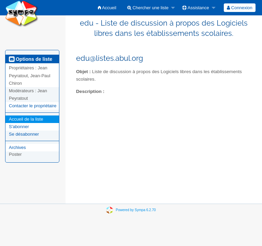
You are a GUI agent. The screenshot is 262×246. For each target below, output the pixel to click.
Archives (17, 147)
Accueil (107, 7)
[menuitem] (107, 7)
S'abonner (19, 126)
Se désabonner (24, 134)
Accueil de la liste (26, 119)
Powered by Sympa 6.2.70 (136, 210)
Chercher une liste (148, 7)
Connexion (239, 7)
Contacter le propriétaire (32, 105)
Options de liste (30, 59)
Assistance (195, 7)
